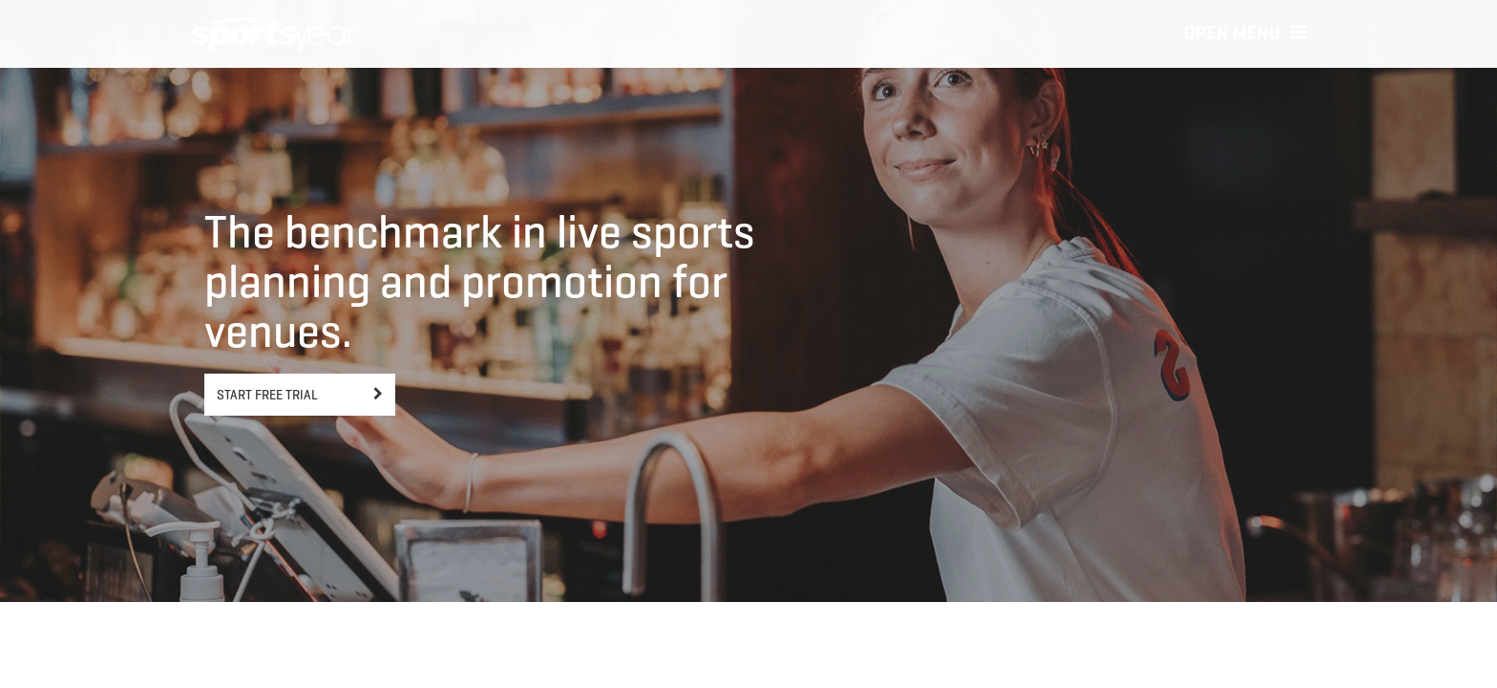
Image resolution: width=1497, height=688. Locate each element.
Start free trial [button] (267, 394)
